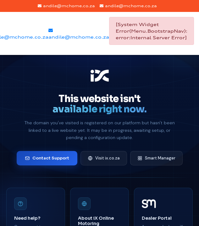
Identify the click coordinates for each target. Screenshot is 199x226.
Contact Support (47, 158)
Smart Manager (156, 158)
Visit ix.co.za (104, 158)
